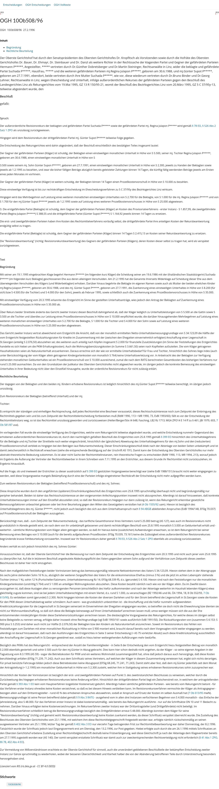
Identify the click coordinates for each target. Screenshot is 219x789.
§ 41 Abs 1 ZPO (208, 737)
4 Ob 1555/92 (150, 504)
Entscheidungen (12, 5)
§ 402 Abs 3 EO (83, 724)
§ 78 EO (196, 126)
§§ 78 (3, 742)
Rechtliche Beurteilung (19, 51)
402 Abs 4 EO (15, 742)
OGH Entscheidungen (38, 5)
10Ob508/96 (14, 784)
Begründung (13, 47)
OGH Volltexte (62, 5)
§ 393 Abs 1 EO (25, 684)
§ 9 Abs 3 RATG (85, 697)
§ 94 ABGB (145, 509)
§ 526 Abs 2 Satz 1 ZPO (139, 539)
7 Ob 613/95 (196, 693)
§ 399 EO (166, 437)
